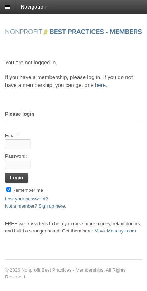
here (100, 85)
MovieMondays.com (115, 231)
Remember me (24, 190)
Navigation (34, 7)
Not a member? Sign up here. (35, 206)
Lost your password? (26, 199)
